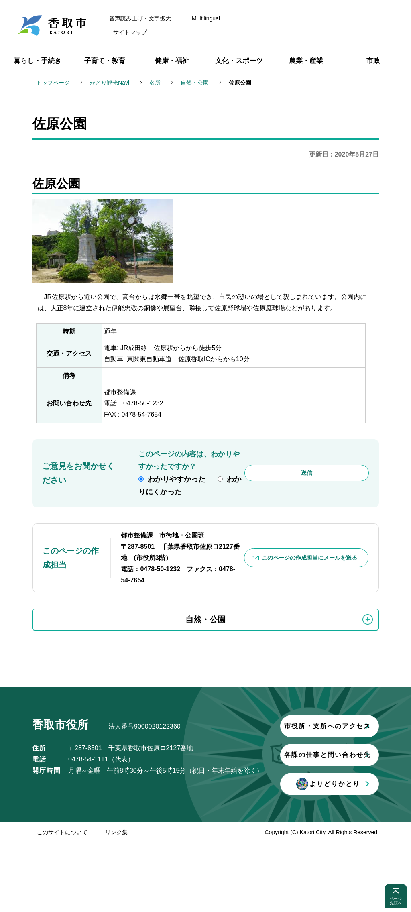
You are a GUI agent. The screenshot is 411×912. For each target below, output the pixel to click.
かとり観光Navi (109, 82)
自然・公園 (195, 82)
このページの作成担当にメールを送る (309, 557)
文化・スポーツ (239, 61)
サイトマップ (130, 32)
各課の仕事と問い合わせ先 (126, 824)
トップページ (53, 82)
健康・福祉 (172, 61)
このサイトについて (62, 901)
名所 (155, 82)
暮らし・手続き (37, 61)
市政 (373, 61)
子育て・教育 (104, 61)
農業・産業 (306, 61)
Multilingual (206, 18)
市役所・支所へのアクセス (126, 795)
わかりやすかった (177, 479)
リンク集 (116, 901)
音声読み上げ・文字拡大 (140, 18)
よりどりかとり (126, 853)
